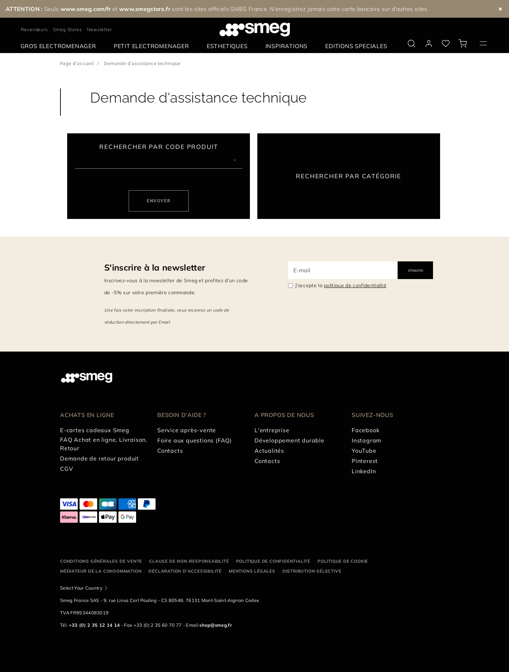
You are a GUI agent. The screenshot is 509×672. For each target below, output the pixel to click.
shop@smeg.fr (215, 625)
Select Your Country (81, 588)
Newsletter (99, 29)
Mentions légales (252, 571)
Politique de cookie (342, 561)
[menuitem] (60, 46)
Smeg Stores (67, 29)
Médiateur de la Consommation (100, 571)
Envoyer (159, 200)
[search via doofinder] (411, 43)
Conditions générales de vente (101, 561)
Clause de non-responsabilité (189, 561)
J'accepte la (340, 285)
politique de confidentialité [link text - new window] (355, 285)
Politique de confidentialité (273, 561)
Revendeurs (34, 29)
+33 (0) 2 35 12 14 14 (94, 625)
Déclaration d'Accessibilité (185, 571)
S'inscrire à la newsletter (154, 267)
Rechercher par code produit (158, 146)
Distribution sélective (311, 571)
